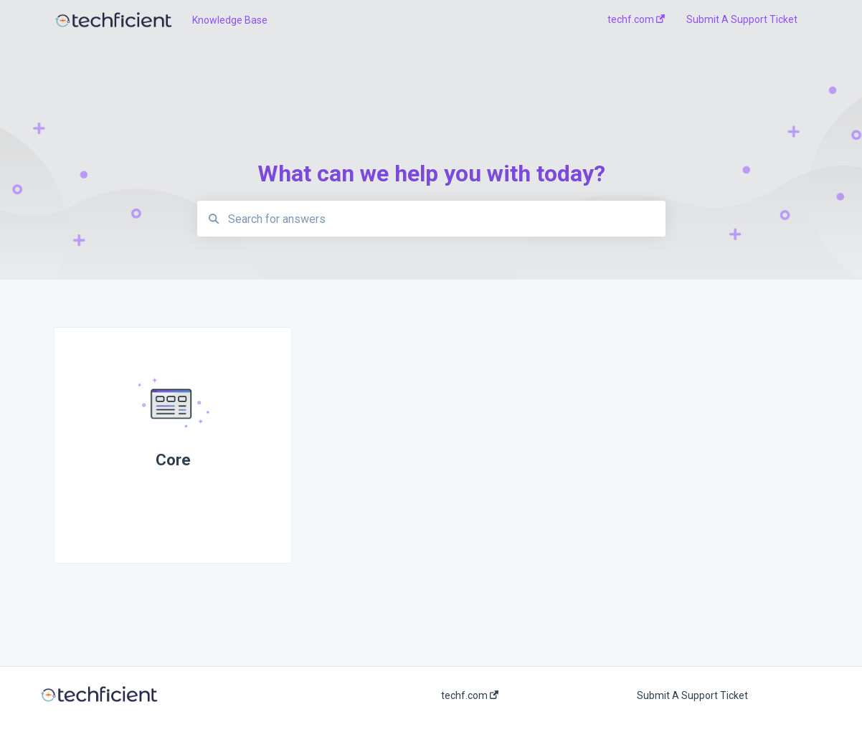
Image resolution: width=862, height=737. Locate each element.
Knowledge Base (229, 20)
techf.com (469, 695)
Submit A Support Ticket (692, 695)
